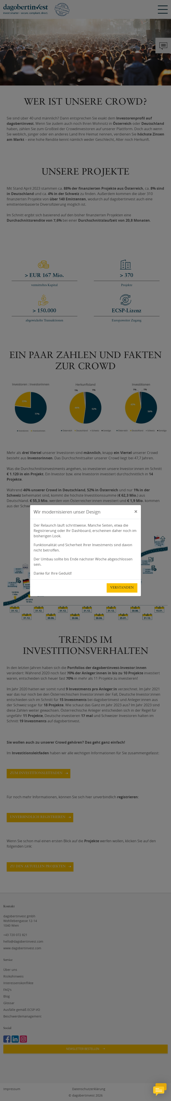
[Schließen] (136, 511)
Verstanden (122, 587)
